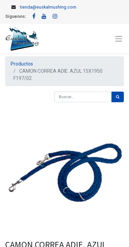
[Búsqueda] (117, 97)
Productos (22, 64)
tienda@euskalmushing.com (48, 7)
